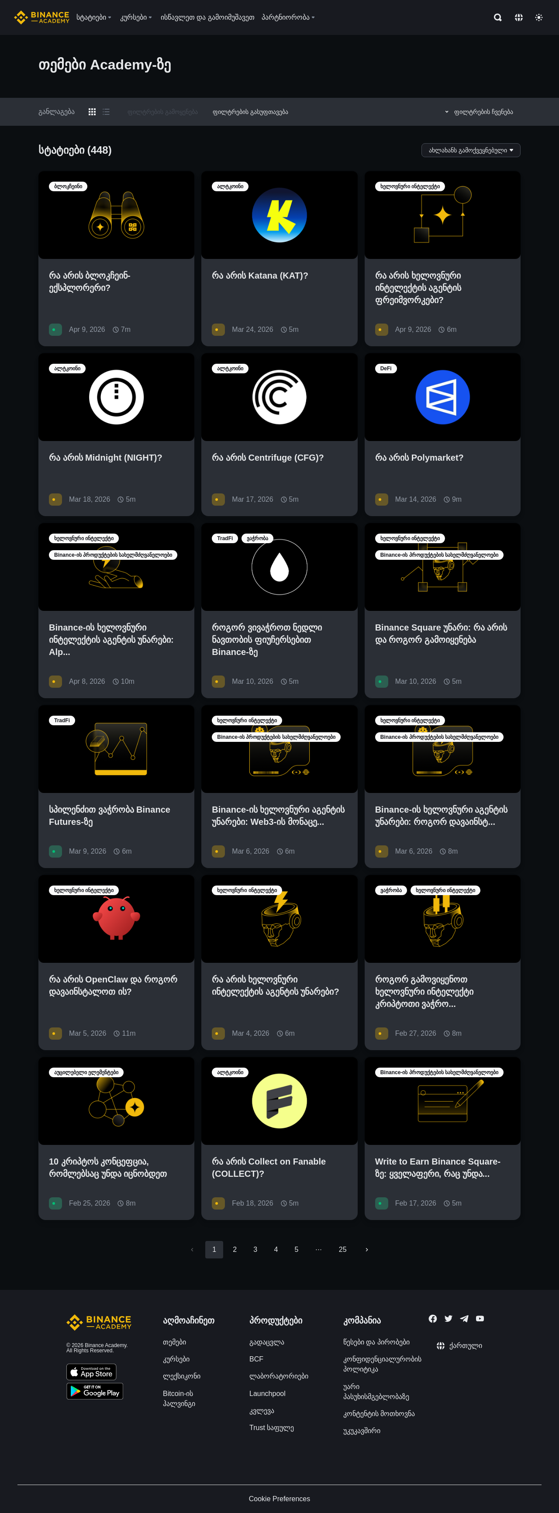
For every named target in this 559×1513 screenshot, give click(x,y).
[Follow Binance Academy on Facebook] (432, 1318)
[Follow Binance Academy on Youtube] (480, 1318)
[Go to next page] (366, 1249)
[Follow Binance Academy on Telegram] (464, 1319)
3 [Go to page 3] (255, 1249)
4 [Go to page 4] (276, 1249)
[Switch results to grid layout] (92, 112)
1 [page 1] (214, 1249)
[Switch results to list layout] (106, 112)
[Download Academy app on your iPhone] (91, 1373)
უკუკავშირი (361, 1430)
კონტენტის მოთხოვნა (379, 1413)
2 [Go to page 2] (235, 1249)
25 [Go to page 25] (343, 1249)
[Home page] (41, 17)
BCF (256, 1359)
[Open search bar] (495, 17)
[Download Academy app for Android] (94, 1392)
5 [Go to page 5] (296, 1249)
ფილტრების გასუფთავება (250, 111)
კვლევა (261, 1410)
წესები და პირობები (376, 1342)
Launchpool (267, 1393)
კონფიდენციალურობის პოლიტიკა (382, 1364)
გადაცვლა (266, 1342)
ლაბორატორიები (278, 1376)
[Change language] (518, 17)
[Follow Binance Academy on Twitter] (448, 1318)
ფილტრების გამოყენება (163, 111)
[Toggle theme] (539, 17)
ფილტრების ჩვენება (477, 111)
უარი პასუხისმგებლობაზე (376, 1391)
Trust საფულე (271, 1427)
